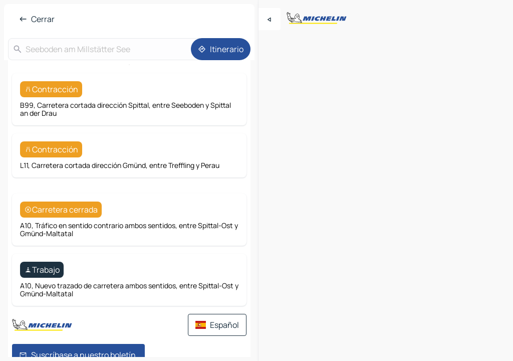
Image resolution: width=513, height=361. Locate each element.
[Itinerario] (220, 49)
